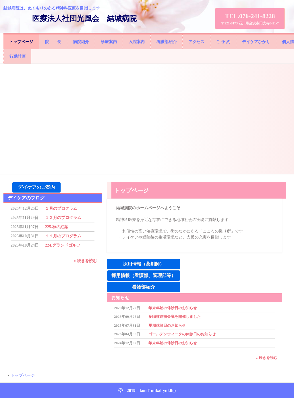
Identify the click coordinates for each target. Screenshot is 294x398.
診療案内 (109, 42)
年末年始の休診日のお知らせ (172, 308)
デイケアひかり (256, 42)
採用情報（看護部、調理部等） (143, 275)
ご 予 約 (223, 42)
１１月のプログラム (63, 236)
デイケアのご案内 (36, 187)
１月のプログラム (61, 208)
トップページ (21, 42)
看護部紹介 (166, 42)
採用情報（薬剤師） (143, 264)
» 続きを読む (266, 357)
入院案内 (137, 42)
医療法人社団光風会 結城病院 (84, 18)
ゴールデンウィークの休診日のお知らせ (182, 334)
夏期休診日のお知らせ (167, 325)
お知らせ (120, 297)
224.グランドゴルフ (62, 245)
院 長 (53, 42)
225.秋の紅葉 (56, 227)
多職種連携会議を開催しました (174, 316)
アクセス (196, 42)
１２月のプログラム (63, 218)
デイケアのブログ (26, 197)
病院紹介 (81, 42)
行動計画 (17, 56)
